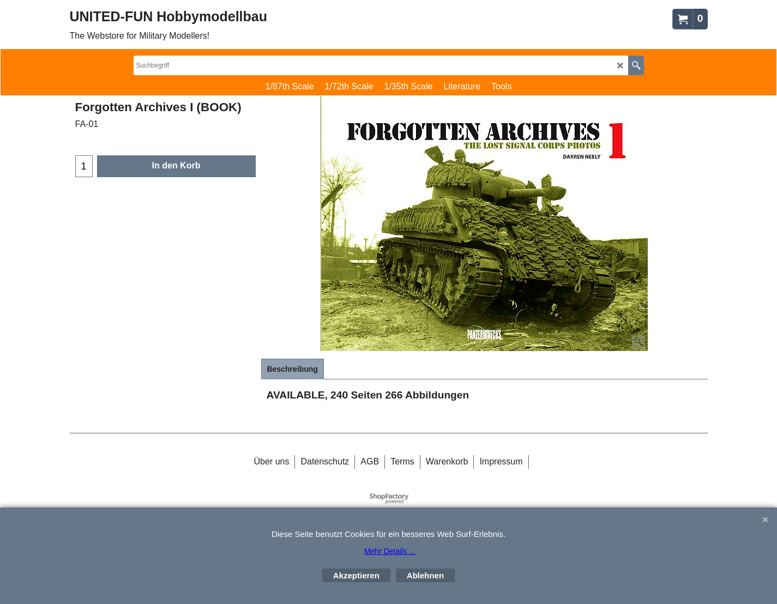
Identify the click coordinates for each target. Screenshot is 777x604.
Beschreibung (292, 369)
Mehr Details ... (389, 551)
